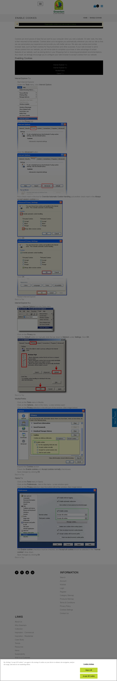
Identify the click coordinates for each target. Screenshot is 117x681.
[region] (58, 670)
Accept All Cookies (89, 676)
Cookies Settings (88, 664)
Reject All (89, 670)
